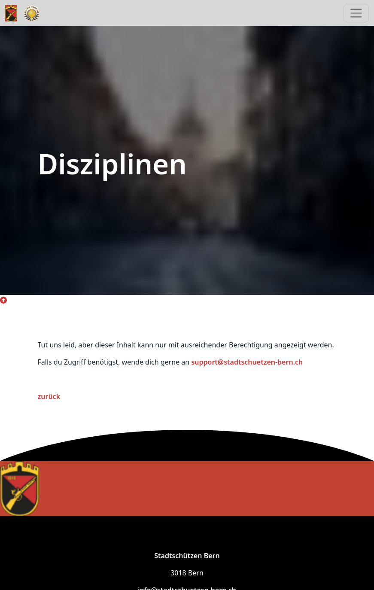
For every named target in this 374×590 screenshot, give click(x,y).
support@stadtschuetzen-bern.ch (247, 362)
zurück (49, 396)
